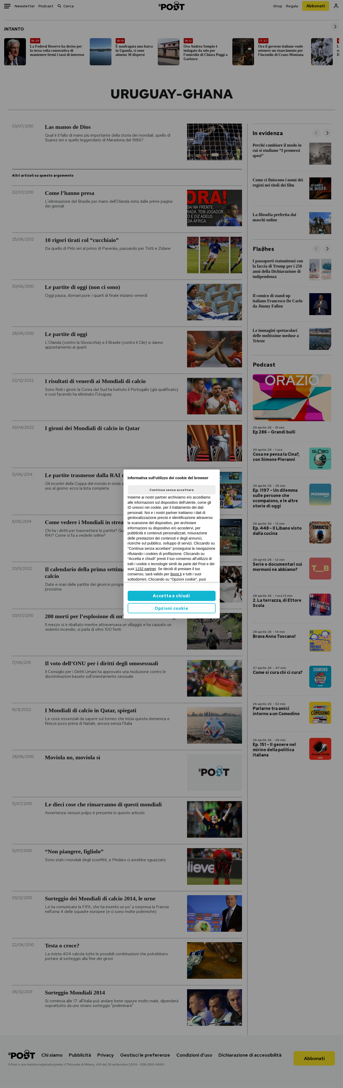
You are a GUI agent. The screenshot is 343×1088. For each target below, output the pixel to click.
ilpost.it (176, 574)
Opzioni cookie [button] (171, 608)
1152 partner (145, 569)
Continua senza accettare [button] (171, 490)
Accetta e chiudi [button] (171, 596)
